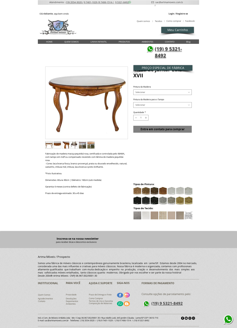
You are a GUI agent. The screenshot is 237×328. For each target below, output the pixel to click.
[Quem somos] (143, 21)
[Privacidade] (71, 294)
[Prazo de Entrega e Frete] (100, 294)
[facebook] (182, 318)
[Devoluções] (71, 298)
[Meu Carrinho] (177, 30)
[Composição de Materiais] (101, 303)
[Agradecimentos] (45, 298)
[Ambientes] (71, 304)
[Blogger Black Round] (186, 318)
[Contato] (41, 301)
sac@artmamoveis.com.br (57, 320)
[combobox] (162, 92)
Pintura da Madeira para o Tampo (148, 99)
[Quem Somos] (44, 295)
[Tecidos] (158, 21)
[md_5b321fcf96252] (189, 318)
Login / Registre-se (178, 13)
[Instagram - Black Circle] (193, 318)
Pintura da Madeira (142, 86)
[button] (162, 68)
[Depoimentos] (72, 301)
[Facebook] (189, 21)
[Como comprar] (173, 21)
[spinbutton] (140, 117)
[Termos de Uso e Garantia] (101, 301)
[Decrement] (135, 117)
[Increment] (146, 117)
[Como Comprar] (96, 298)
